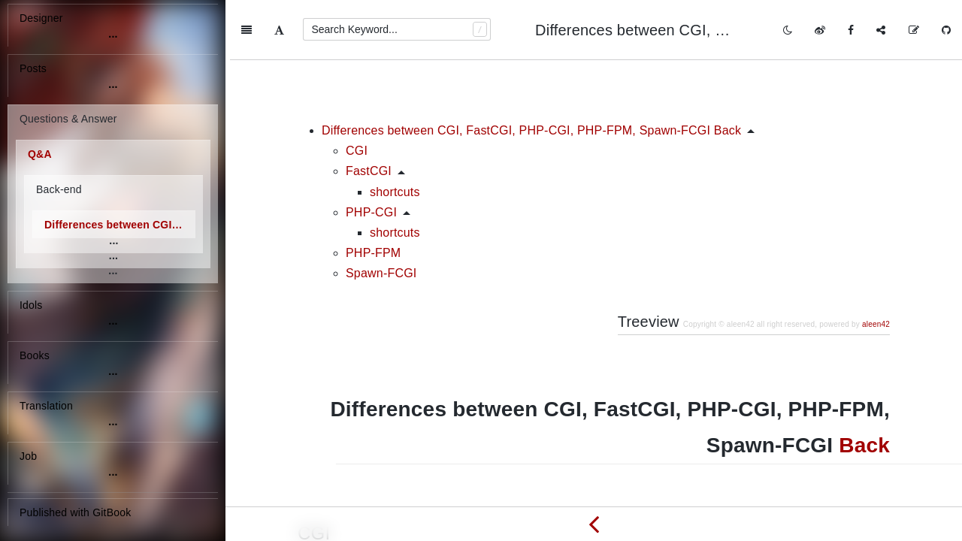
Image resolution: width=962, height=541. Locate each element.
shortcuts (395, 131)
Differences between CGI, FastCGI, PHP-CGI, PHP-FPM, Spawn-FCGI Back (531, 70)
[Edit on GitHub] (913, 30)
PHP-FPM (373, 192)
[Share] (881, 30)
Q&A (40, 154)
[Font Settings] (279, 30)
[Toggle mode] (787, 30)
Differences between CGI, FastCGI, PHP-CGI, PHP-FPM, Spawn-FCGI (119, 225)
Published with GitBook (75, 512)
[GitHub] (946, 30)
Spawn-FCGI (381, 213)
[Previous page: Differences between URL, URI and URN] (593, 523)
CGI (357, 90)
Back (864, 385)
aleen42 (876, 264)
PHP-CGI (371, 152)
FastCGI (369, 110)
